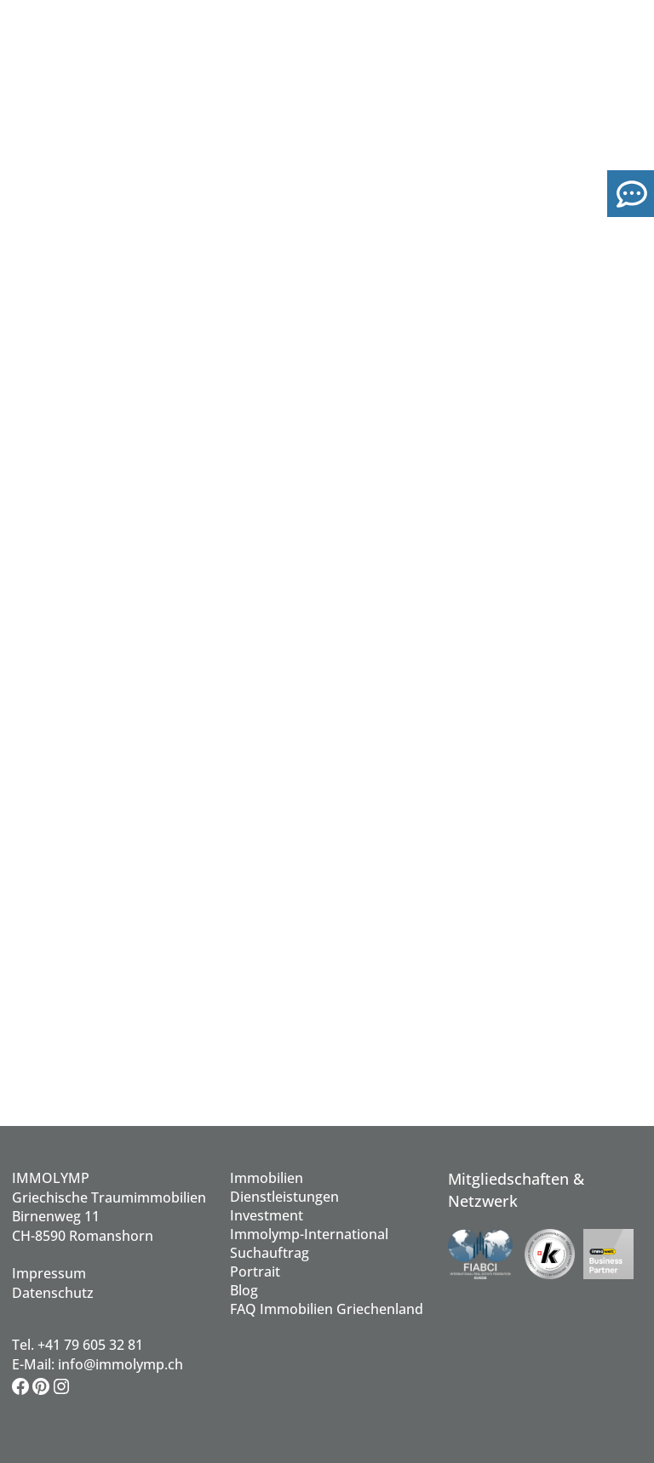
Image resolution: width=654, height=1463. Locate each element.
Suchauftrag (269, 1252)
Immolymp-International (309, 1234)
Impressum (49, 1273)
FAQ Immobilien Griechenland (326, 1309)
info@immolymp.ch (120, 1364)
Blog (244, 1290)
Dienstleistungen (284, 1196)
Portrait (255, 1271)
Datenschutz (53, 1292)
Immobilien (266, 1178)
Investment (266, 1215)
